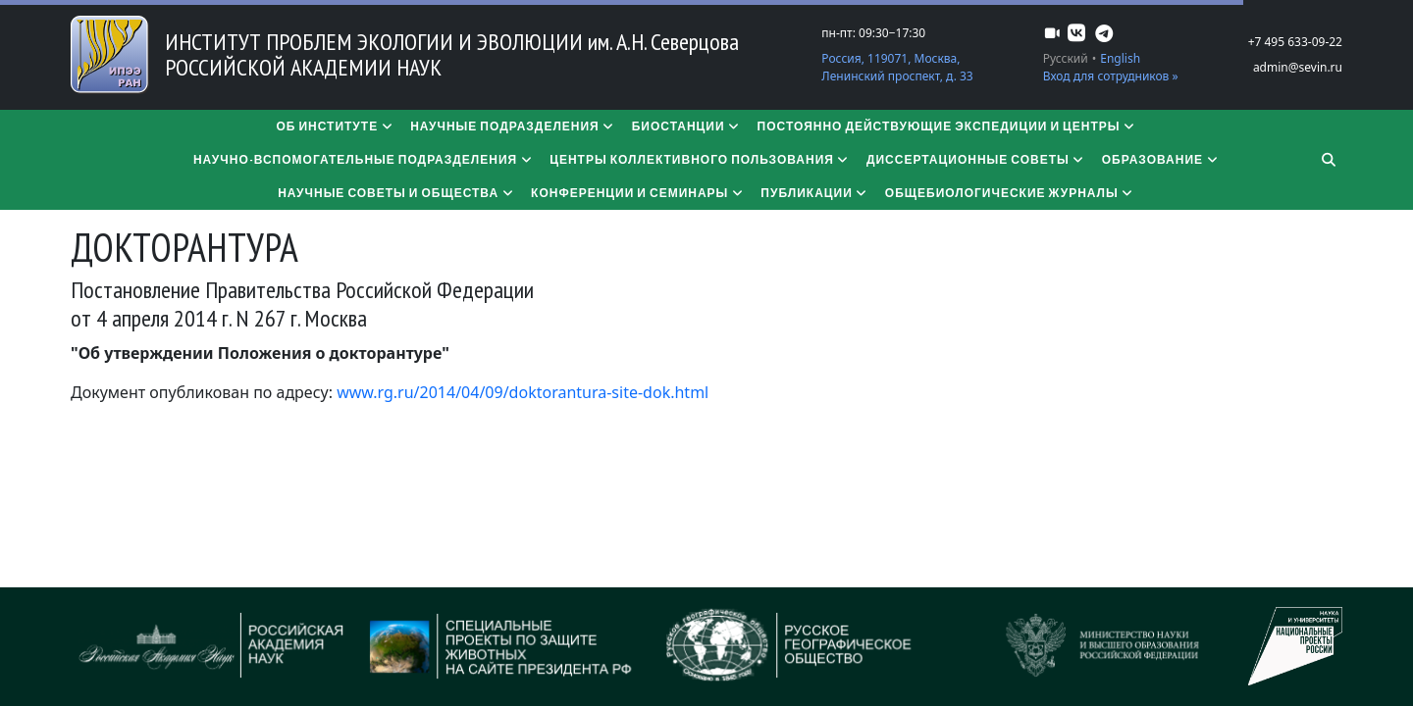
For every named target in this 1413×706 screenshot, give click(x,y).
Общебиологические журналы (1010, 192)
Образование (1161, 159)
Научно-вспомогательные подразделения (363, 159)
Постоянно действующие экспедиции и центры (947, 126)
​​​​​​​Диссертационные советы (976, 159)
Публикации (814, 192)
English (1120, 58)
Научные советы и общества (396, 192)
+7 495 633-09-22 (1295, 41)
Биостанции (687, 126)
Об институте (335, 126)
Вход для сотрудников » (1110, 76)
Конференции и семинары (638, 192)
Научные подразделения (513, 126)
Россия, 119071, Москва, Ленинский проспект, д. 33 (896, 67)
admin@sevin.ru (1297, 67)
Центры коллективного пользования (700, 159)
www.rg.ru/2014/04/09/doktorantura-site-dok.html (522, 392)
